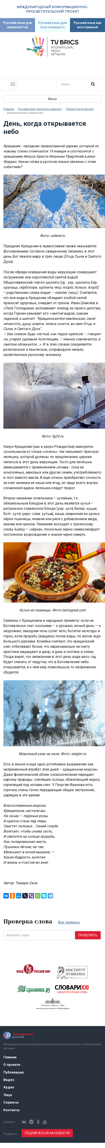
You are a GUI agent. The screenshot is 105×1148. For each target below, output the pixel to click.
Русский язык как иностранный (87, 25)
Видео (8, 1080)
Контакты (11, 1110)
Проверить (87, 935)
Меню (52, 99)
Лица (7, 1095)
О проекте (11, 1065)
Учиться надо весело (80, 109)
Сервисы (11, 1102)
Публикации (13, 1072)
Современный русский (52, 66)
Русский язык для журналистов (17, 25)
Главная (8, 109)
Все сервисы (69, 922)
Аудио (8, 1087)
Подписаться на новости (47, 1133)
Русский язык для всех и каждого (52, 25)
